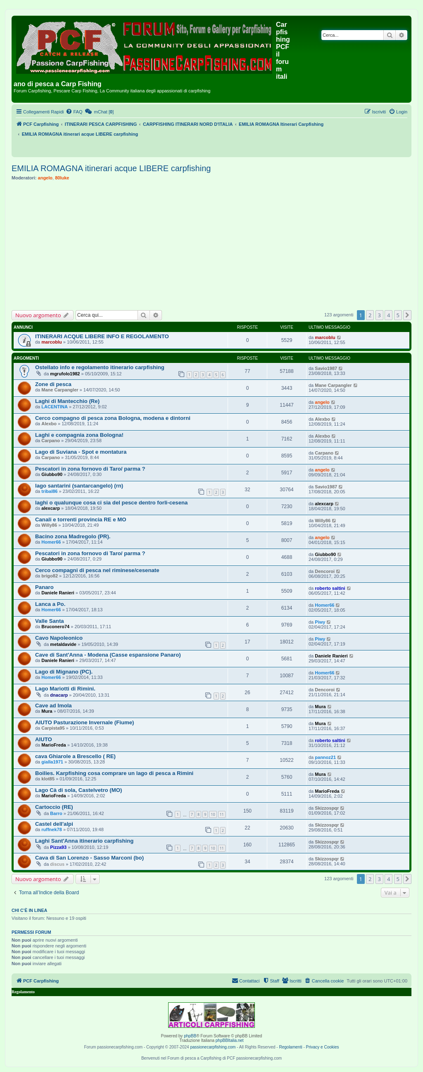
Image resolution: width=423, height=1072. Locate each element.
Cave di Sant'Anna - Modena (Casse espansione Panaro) (108, 655)
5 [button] (398, 315)
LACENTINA (54, 406)
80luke (62, 177)
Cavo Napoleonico (59, 638)
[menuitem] (74, 112)
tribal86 (49, 491)
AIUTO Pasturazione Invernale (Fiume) (84, 722)
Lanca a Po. (50, 604)
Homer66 (51, 542)
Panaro (44, 587)
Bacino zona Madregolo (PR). (72, 536)
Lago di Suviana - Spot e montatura (80, 452)
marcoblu (51, 341)
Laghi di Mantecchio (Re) (67, 401)
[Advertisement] (211, 245)
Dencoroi (325, 571)
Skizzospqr (327, 808)
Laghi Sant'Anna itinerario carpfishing (84, 841)
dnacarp (59, 695)
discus (57, 864)
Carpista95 (52, 728)
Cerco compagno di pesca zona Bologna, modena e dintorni (112, 418)
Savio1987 (326, 368)
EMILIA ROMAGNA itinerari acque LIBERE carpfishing (111, 168)
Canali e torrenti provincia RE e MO (80, 519)
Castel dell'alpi (54, 824)
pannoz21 (325, 757)
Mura (46, 711)
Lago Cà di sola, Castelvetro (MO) (78, 790)
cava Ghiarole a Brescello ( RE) (75, 756)
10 (213, 814)
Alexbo (49, 423)
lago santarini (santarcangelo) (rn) (79, 486)
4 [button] (388, 315)
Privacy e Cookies (322, 1047)
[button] (407, 315)
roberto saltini (330, 588)
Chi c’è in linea (29, 910)
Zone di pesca (53, 384)
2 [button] (369, 315)
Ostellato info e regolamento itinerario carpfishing (99, 367)
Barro (56, 813)
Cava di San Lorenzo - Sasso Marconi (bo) (89, 858)
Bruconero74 (55, 626)
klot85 (48, 778)
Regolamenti (290, 1047)
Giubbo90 (51, 474)
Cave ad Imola (53, 705)
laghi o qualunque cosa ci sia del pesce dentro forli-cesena (111, 502)
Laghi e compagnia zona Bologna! (79, 435)
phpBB (190, 1036)
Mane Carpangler (59, 389)
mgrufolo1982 (65, 373)
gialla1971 (52, 761)
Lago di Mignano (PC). (64, 672)
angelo (45, 177)
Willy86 (49, 525)
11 (222, 814)
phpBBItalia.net (230, 1040)
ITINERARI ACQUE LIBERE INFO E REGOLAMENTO (102, 336)
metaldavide (63, 644)
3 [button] (379, 315)
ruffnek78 (51, 829)
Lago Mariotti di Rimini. (65, 689)
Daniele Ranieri (57, 592)
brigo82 (49, 575)
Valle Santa (49, 621)
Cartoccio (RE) (54, 807)
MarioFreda (53, 744)
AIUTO (43, 739)
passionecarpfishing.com (212, 1047)
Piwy (320, 622)
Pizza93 (58, 847)
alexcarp (50, 508)
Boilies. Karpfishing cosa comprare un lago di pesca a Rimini (114, 773)
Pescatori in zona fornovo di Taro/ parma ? (90, 469)
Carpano (50, 440)
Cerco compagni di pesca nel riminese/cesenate (97, 570)
